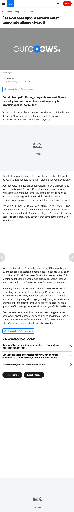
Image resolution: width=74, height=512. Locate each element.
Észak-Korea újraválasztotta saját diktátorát (23, 364)
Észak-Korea (28, 12)
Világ (17, 12)
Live (67, 3)
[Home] (3, 11)
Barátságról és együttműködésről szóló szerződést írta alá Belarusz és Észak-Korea (30, 346)
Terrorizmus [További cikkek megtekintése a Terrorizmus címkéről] (12, 374)
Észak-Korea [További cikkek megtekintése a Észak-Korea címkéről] (33, 374)
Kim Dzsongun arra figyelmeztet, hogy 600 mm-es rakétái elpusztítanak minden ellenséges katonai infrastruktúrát (30, 356)
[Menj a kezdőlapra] (10, 3)
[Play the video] (37, 49)
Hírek (9, 12)
